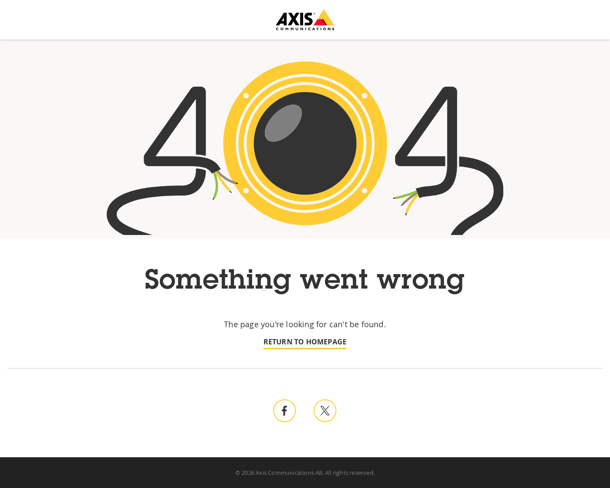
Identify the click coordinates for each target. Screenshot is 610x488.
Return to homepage (305, 342)
